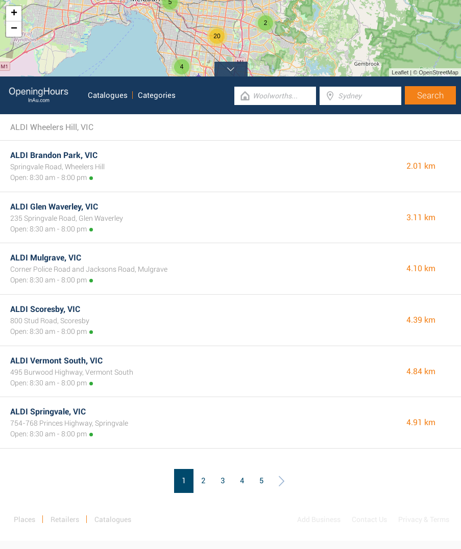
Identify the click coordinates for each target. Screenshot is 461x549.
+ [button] (14, 13)
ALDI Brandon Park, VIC (54, 155)
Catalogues (108, 95)
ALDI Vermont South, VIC (56, 360)
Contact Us (369, 519)
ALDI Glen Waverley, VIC (54, 207)
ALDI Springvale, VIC (48, 411)
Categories (157, 95)
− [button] (14, 29)
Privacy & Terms (423, 519)
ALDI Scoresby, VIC (45, 309)
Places (24, 519)
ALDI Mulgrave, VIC (45, 258)
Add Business (319, 519)
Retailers (65, 519)
